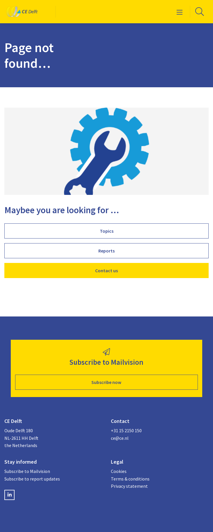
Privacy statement (129, 486)
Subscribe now (106, 382)
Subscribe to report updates (32, 479)
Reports (106, 251)
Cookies (119, 471)
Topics (106, 231)
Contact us (106, 270)
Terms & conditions (130, 479)
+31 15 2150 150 (126, 430)
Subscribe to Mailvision (27, 471)
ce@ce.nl (120, 438)
